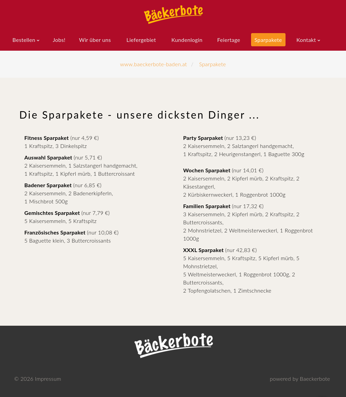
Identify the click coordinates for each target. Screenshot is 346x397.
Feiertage (228, 39)
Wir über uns (95, 39)
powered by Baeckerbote (300, 378)
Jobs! (59, 39)
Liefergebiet (141, 39)
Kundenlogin (186, 39)
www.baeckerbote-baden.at (153, 64)
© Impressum (37, 378)
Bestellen (24, 39)
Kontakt (306, 39)
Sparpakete (268, 39)
